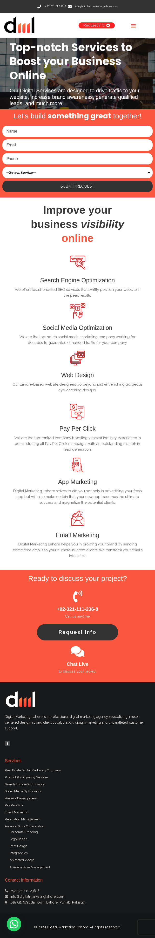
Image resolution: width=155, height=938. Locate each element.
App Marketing (77, 481)
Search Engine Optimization (77, 280)
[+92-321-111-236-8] (78, 596)
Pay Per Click (77, 428)
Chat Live (77, 664)
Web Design (77, 375)
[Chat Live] (78, 651)
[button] (133, 25)
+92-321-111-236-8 (77, 609)
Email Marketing (77, 535)
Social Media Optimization (77, 327)
